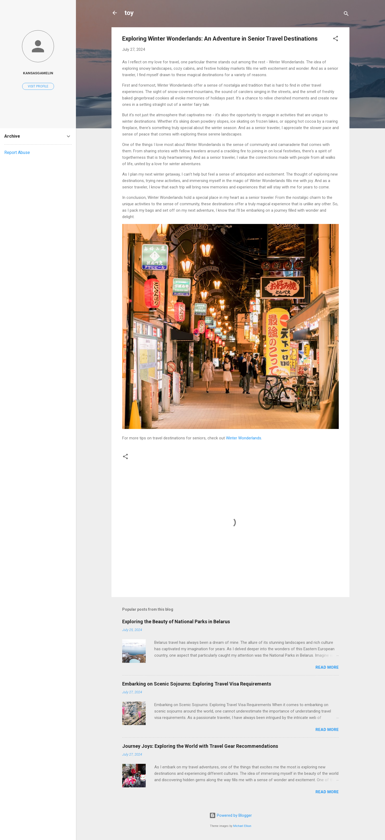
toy (129, 13)
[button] (335, 39)
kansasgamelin (38, 73)
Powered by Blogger (230, 815)
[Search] (346, 14)
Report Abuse (17, 152)
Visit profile (38, 86)
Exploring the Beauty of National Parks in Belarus (176, 621)
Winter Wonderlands (243, 438)
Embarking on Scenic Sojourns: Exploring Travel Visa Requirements (196, 684)
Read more (327, 667)
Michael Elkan (242, 826)
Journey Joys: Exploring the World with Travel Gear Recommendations (200, 746)
